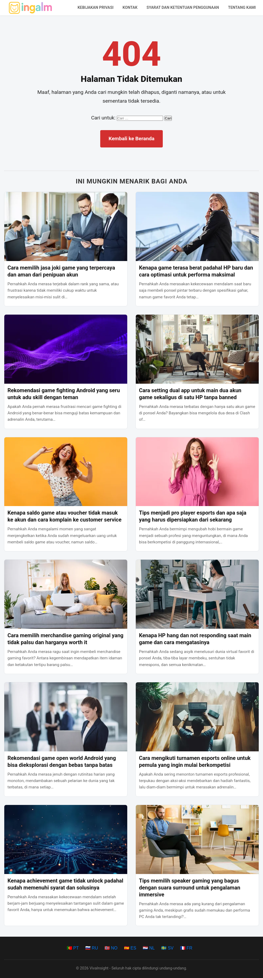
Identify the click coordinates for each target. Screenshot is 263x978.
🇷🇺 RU (91, 948)
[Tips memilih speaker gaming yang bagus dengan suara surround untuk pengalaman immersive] (197, 839)
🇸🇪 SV (167, 948)
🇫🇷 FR (186, 948)
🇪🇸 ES (130, 948)
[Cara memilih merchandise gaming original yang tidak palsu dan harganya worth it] (65, 594)
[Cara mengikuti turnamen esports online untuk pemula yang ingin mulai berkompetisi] (197, 716)
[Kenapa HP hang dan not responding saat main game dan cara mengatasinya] (197, 594)
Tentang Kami (242, 7)
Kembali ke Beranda (131, 138)
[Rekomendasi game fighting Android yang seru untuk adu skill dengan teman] (65, 349)
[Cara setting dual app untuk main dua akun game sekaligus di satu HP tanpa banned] (197, 349)
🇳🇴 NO (111, 948)
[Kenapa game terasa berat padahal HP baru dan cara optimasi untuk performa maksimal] (197, 226)
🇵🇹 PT (73, 948)
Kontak (130, 7)
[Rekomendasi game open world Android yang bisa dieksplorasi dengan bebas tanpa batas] (65, 716)
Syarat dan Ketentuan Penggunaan (182, 7)
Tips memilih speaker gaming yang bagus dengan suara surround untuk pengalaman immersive (189, 887)
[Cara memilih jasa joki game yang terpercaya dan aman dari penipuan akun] (65, 226)
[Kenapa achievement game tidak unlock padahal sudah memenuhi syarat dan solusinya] (65, 839)
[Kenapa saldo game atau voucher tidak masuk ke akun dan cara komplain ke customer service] (65, 471)
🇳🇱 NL (149, 948)
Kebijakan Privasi (95, 7)
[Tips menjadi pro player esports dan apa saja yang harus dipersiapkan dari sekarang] (197, 471)
